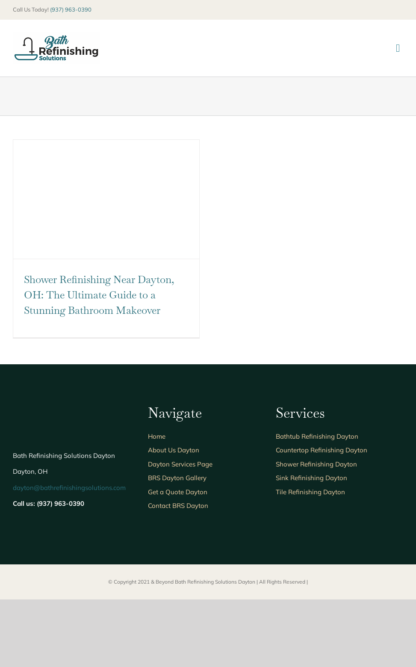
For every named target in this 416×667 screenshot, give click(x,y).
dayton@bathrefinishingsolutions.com (69, 488)
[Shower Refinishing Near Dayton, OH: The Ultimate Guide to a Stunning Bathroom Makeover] (106, 199)
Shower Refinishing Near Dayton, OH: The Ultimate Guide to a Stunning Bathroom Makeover (99, 295)
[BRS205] (56, 36)
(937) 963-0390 (70, 9)
